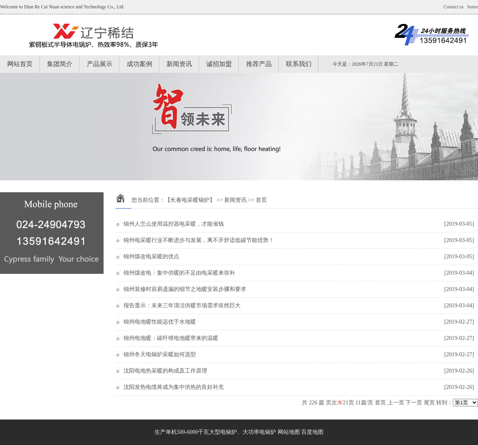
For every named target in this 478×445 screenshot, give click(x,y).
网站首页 (20, 64)
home (472, 7)
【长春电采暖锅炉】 (190, 200)
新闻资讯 (179, 64)
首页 (380, 403)
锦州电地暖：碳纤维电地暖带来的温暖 (170, 338)
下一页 (414, 403)
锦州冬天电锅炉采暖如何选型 (159, 354)
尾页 (429, 403)
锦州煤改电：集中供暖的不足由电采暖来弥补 (179, 273)
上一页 (396, 403)
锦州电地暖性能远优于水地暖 (159, 322)
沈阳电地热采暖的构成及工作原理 (165, 371)
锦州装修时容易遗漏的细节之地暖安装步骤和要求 (184, 289)
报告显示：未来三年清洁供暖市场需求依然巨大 (182, 305)
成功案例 (139, 64)
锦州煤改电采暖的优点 (151, 257)
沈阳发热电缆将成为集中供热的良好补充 (173, 387)
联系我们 (298, 64)
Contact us (453, 7)
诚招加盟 (219, 64)
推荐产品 (259, 64)
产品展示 (99, 64)
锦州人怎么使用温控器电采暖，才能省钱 (173, 224)
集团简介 (59, 64)
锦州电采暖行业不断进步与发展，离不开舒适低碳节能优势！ (198, 240)
